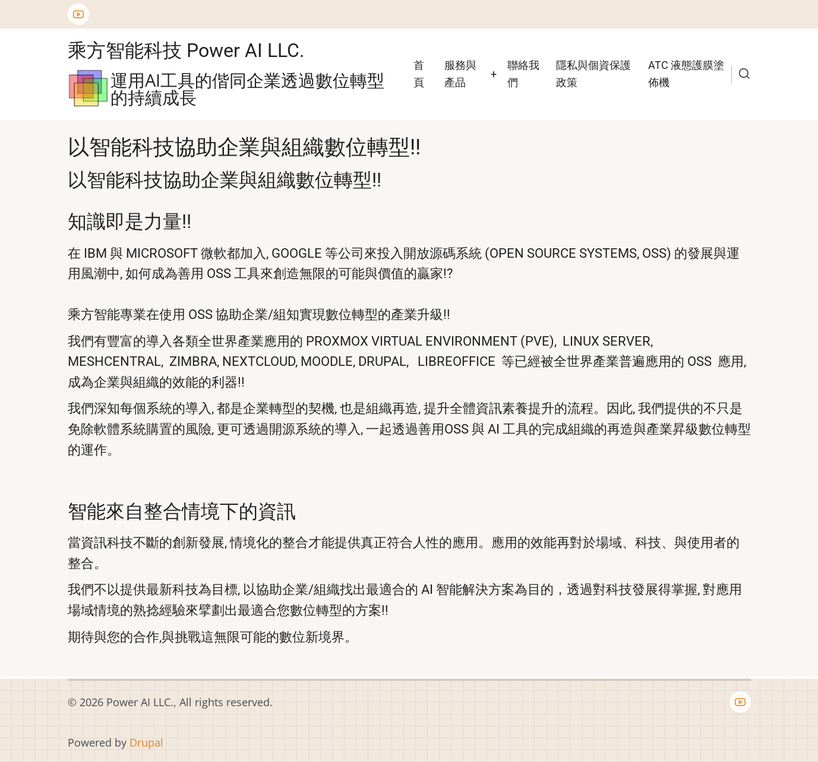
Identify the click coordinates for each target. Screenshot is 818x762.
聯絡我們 (523, 73)
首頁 (418, 73)
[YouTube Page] (78, 14)
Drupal (146, 742)
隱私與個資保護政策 (593, 73)
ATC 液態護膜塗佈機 (686, 73)
